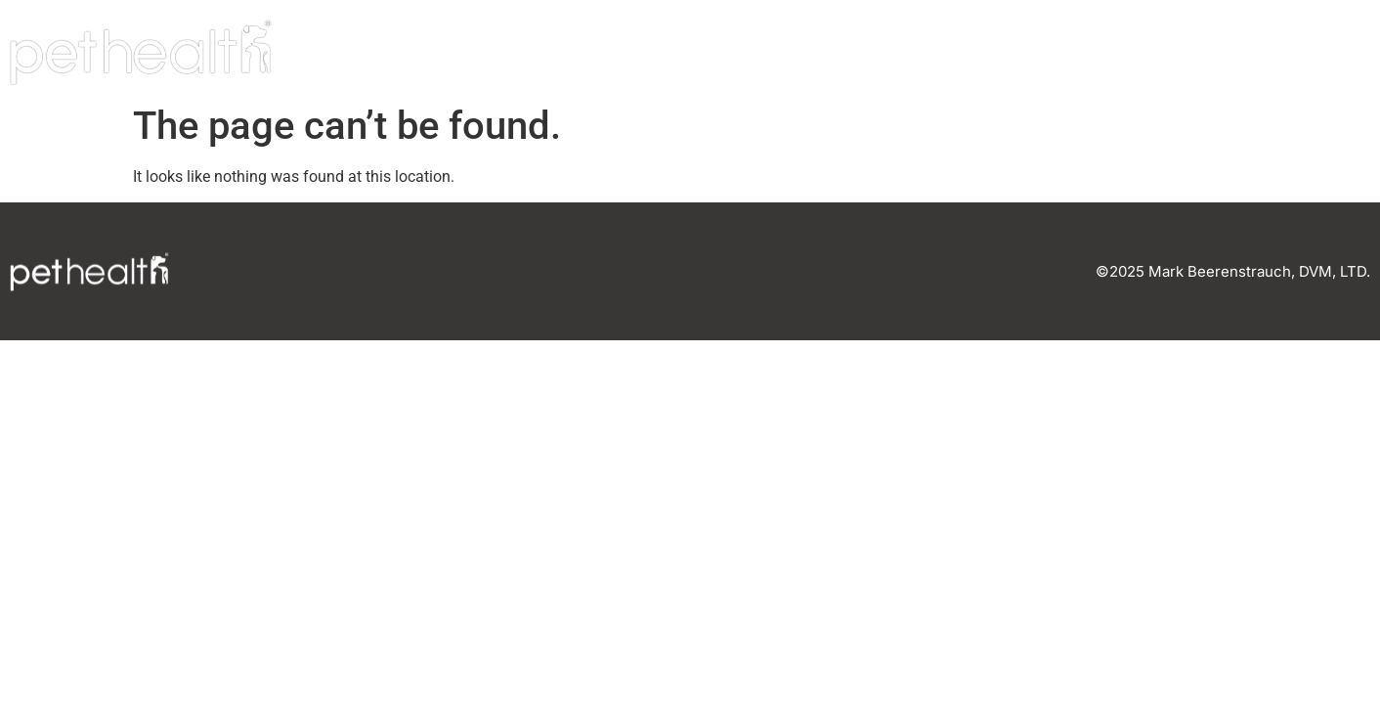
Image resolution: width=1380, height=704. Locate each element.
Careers (1169, 53)
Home (913, 53)
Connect (1302, 53)
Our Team (1033, 53)
